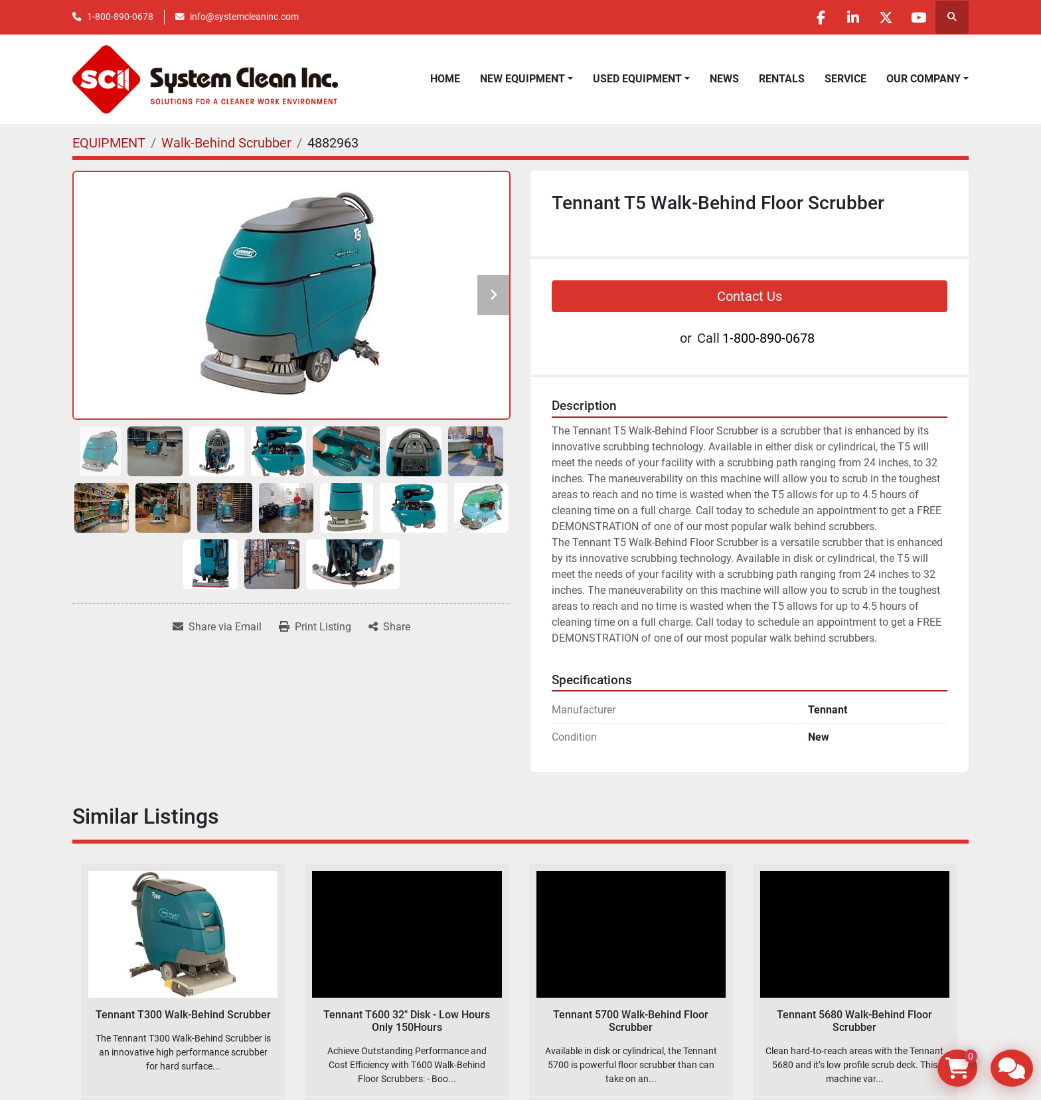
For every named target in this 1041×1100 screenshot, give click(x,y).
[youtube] (917, 17)
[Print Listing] (315, 627)
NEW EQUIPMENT (522, 78)
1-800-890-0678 (120, 16)
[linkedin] (849, 17)
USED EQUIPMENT (637, 78)
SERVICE (845, 78)
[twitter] (883, 17)
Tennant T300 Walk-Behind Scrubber (183, 1014)
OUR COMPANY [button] (923, 78)
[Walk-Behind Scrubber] (226, 143)
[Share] (389, 627)
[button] (526, 79)
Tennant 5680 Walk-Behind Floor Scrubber (854, 1021)
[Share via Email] (217, 627)
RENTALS (782, 78)
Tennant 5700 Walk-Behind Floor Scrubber (630, 1021)
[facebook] (816, 17)
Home (445, 78)
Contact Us (749, 296)
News (724, 78)
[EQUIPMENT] (108, 143)
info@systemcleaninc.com (244, 16)
